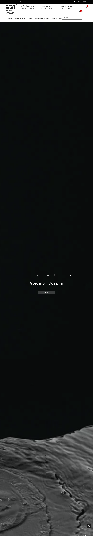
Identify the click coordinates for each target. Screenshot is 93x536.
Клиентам (40, 1)
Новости (16, 1)
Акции (30, 18)
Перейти (46, 292)
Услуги (24, 18)
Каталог (10, 18)
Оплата (34, 1)
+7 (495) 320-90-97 (80, 2)
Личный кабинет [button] (65, 2)
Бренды (18, 18)
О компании (9, 1)
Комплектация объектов (41, 18)
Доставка (27, 1)
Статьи (22, 1)
